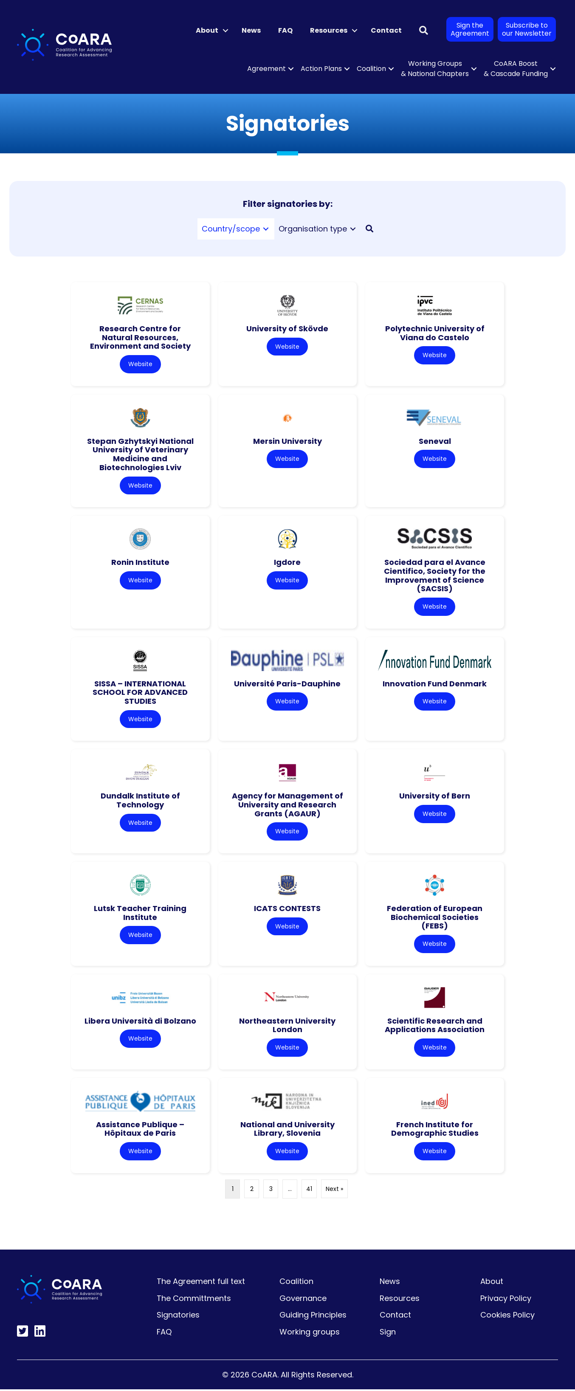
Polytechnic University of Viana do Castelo (435, 333)
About (207, 30)
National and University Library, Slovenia (287, 1130)
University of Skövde (287, 328)
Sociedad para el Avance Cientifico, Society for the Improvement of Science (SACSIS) (434, 575)
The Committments (194, 1299)
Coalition (371, 68)
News (251, 30)
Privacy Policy (505, 1299)
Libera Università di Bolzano (140, 1021)
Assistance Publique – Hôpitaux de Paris (140, 1130)
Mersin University (287, 441)
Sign (388, 1333)
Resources (328, 30)
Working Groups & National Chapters (435, 69)
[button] (225, 30)
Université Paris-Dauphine (287, 684)
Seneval (435, 441)
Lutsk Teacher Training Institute (140, 913)
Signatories (178, 1316)
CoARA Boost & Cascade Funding (516, 69)
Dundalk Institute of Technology (140, 801)
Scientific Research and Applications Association (435, 1026)
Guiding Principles (313, 1316)
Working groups (309, 1333)
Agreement (266, 68)
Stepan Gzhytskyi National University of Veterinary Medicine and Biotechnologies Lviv (140, 454)
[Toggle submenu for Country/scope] (266, 229)
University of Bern (434, 796)
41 (309, 1190)
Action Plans (321, 68)
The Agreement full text (201, 1282)
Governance (303, 1299)
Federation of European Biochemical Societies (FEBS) (434, 918)
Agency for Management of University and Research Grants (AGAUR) (287, 805)
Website (140, 364)
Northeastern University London (287, 1026)
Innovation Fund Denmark (435, 684)
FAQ (285, 30)
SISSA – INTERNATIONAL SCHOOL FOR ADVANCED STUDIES (140, 693)
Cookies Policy (507, 1316)
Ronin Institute (140, 562)
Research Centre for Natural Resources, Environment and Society (140, 337)
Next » (334, 1190)
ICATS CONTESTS (287, 909)
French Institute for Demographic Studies (435, 1130)
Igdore (287, 562)
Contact (386, 30)
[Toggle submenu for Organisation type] (353, 229)
